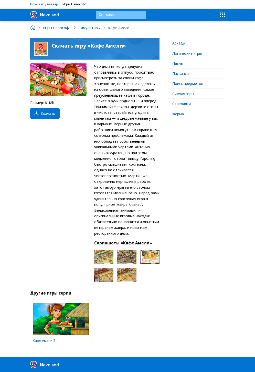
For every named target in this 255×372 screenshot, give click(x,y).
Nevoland (44, 14)
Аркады (178, 43)
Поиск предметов (187, 83)
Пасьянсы (180, 73)
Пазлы (177, 63)
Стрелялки (181, 103)
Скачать (45, 113)
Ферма (178, 113)
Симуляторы (183, 93)
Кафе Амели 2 (44, 340)
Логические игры (187, 53)
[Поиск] (121, 15)
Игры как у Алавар (44, 4)
